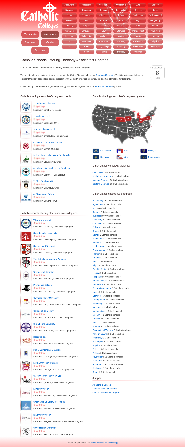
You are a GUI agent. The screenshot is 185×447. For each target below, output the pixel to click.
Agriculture (104, 5)
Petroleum (103, 41)
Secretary (121, 46)
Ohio (126, 157)
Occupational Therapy (102, 330)
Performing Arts (99, 334)
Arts (138, 5)
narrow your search (104, 86)
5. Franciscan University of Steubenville (51, 155)
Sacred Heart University (44, 246)
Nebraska (104, 157)
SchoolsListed (157, 72)
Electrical (121, 15)
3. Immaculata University (44, 129)
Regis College (39, 337)
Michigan (152, 150)
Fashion (69, 20)
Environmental (155, 15)
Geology (69, 26)
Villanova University (42, 220)
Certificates (97, 172)
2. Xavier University (42, 116)
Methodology (113, 443)
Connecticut (105, 150)
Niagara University (42, 415)
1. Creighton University (44, 103)
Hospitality (121, 26)
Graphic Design (99, 269)
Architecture (121, 5)
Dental (69, 15)
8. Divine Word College (44, 194)
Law (104, 31)
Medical (121, 36)
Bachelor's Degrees (101, 176)
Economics (86, 15)
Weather (138, 52)
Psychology (104, 46)
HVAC (138, 26)
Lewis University (41, 389)
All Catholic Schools (101, 385)
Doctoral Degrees (100, 184)
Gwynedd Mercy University (45, 298)
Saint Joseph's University (45, 233)
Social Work (138, 46)
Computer (103, 10)
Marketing (155, 31)
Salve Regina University (44, 428)
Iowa (126, 150)
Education (103, 15)
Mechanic (104, 36)
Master (50, 42)
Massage (69, 36)
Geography (155, 20)
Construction (121, 10)
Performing (86, 41)
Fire (121, 20)
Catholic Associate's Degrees (106, 392)
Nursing (155, 36)
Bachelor (30, 42)
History (104, 26)
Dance (155, 10)
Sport (86, 52)
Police (69, 46)
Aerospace (86, 5)
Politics (86, 46)
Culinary (138, 10)
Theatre (103, 52)
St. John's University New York (47, 376)
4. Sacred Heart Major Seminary (48, 142)
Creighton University (104, 75)
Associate (50, 34)
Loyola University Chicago (45, 363)
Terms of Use (102, 443)
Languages (86, 31)
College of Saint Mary (43, 311)
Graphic (86, 26)
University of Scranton (43, 272)
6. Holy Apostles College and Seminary (51, 168)
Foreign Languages (101, 288)
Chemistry (86, 10)
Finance (103, 20)
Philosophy (138, 41)
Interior (155, 26)
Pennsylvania (154, 157)
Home (93, 443)
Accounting (69, 5)
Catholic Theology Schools (104, 388)
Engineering (138, 15)
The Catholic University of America (49, 259)
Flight (138, 20)
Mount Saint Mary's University (47, 350)
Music (138, 36)
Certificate (30, 34)
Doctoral (40, 50)
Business (69, 10)
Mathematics (86, 36)
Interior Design (99, 280)
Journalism (69, 31)
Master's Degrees (100, 180)
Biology (155, 5)
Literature (121, 31)
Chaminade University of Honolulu (49, 402)
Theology (121, 52)
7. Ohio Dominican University (47, 181)
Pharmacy (120, 41)
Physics (155, 41)
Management (138, 31)
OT (69, 41)
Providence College (42, 285)
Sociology (155, 46)
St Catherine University (44, 324)
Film (86, 20)
